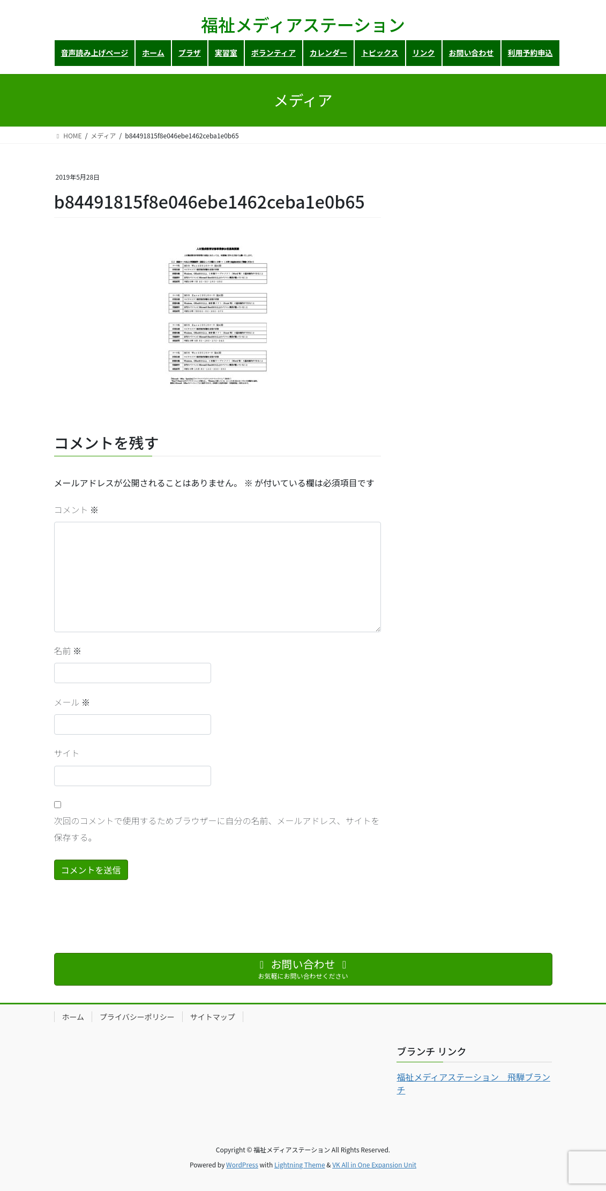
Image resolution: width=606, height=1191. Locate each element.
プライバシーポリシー (137, 1016)
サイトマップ (212, 1016)
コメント (76, 509)
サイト (67, 752)
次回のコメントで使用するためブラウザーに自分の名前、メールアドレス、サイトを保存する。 (217, 828)
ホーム (73, 1016)
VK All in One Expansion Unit (374, 1164)
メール (72, 702)
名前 (68, 650)
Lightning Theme (299, 1164)
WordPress (242, 1164)
